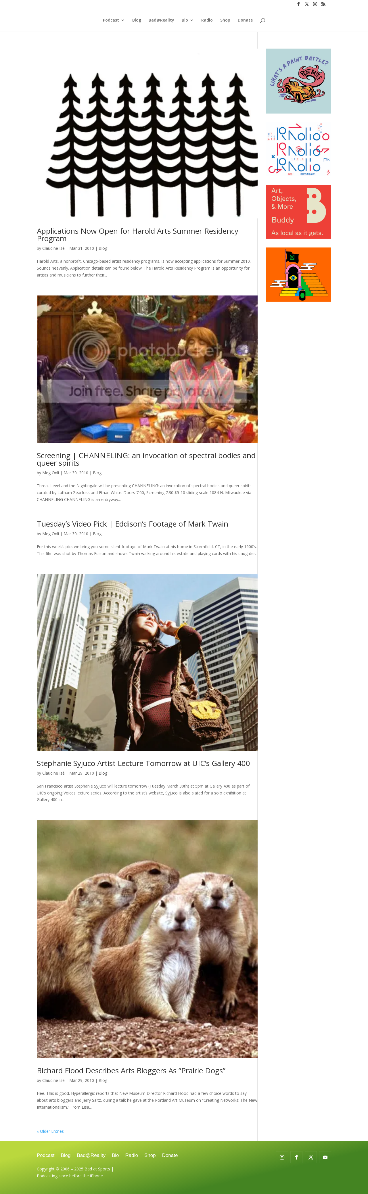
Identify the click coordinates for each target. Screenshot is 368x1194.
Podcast (111, 20)
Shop (225, 20)
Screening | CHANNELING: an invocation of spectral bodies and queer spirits (146, 459)
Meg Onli (50, 472)
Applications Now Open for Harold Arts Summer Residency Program (137, 234)
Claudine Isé (53, 248)
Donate (245, 20)
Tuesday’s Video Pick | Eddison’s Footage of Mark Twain (132, 524)
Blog (136, 20)
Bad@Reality (161, 20)
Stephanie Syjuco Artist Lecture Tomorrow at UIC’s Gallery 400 (143, 763)
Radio (207, 20)
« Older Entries (50, 1131)
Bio (185, 20)
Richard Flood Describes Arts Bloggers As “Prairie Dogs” (131, 1070)
